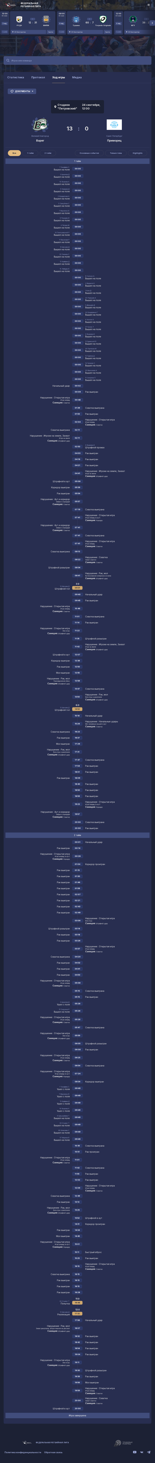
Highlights (137, 153)
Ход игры (58, 77)
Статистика (15, 77)
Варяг (40, 140)
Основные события (89, 153)
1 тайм (30, 153)
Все (14, 153)
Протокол (38, 77)
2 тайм (48, 153)
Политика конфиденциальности (23, 1452)
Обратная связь (53, 1452)
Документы (22, 91)
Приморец (114, 140)
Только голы (116, 153)
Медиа (77, 77)
